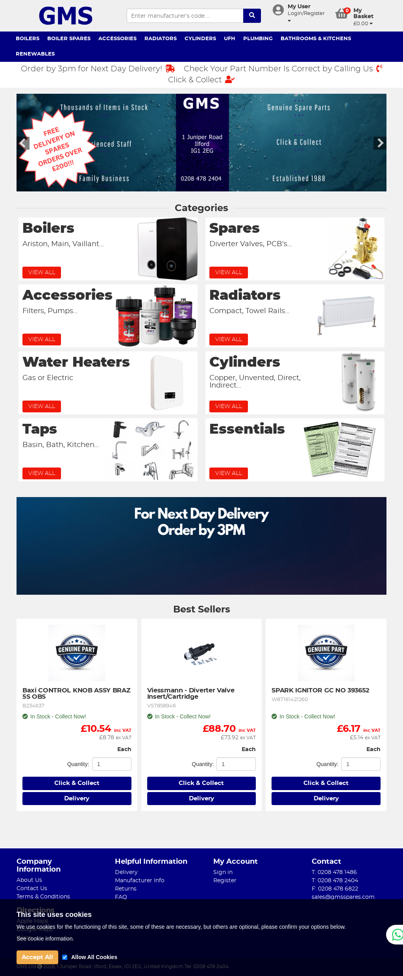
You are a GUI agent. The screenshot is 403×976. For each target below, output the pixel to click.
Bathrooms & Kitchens (316, 38)
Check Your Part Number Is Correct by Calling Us (283, 69)
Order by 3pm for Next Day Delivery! (98, 69)
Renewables (35, 54)
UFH (229, 38)
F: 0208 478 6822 (335, 889)
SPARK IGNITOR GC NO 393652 (320, 690)
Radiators (160, 38)
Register (225, 880)
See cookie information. (45, 938)
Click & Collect (201, 80)
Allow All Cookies (94, 957)
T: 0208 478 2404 (335, 880)
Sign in (223, 872)
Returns (126, 889)
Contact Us (32, 888)
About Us (29, 880)
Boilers (27, 38)
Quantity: (78, 764)
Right (379, 143)
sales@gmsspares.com (343, 897)
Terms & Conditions (43, 897)
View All (41, 272)
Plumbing (258, 38)
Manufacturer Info (140, 880)
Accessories (117, 38)
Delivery (76, 799)
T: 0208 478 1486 (334, 872)
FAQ (121, 897)
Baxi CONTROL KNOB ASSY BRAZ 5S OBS (76, 693)
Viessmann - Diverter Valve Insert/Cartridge (191, 693)
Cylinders (200, 38)
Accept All (37, 957)
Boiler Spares (69, 38)
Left (23, 143)
